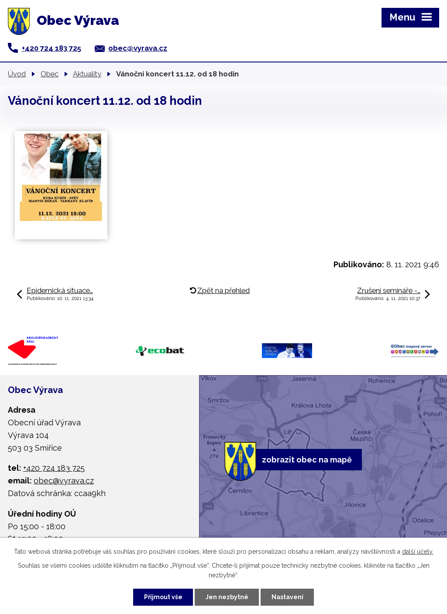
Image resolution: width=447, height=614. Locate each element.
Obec (49, 73)
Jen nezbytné (227, 596)
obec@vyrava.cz (137, 48)
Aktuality (87, 73)
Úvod (17, 73)
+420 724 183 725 (51, 48)
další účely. (417, 551)
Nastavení (287, 596)
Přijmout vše (163, 596)
